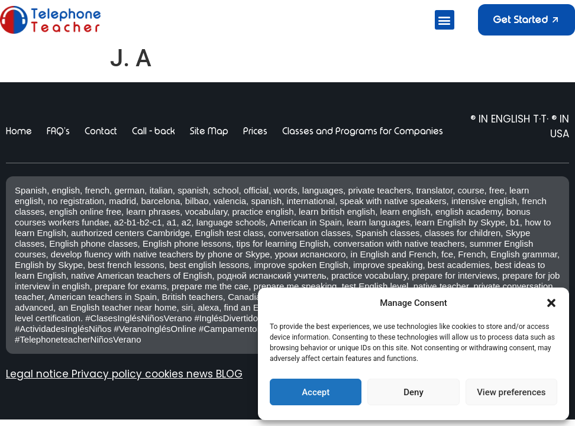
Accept (316, 392)
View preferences (511, 392)
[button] (551, 303)
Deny (413, 392)
